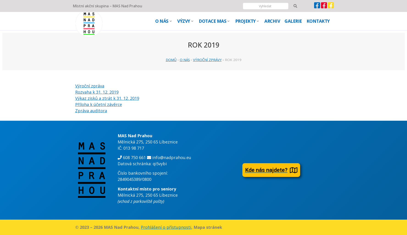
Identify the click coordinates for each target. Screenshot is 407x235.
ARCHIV (272, 21)
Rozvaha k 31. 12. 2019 (97, 92)
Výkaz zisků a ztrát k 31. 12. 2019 (107, 98)
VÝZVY (185, 21)
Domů (171, 59)
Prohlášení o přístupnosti (166, 227)
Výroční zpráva (89, 86)
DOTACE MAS (214, 21)
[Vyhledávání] (265, 6)
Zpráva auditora (91, 110)
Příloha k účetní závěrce (98, 104)
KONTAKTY (318, 21)
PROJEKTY (247, 21)
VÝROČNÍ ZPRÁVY (207, 59)
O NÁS (163, 21)
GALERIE (293, 21)
